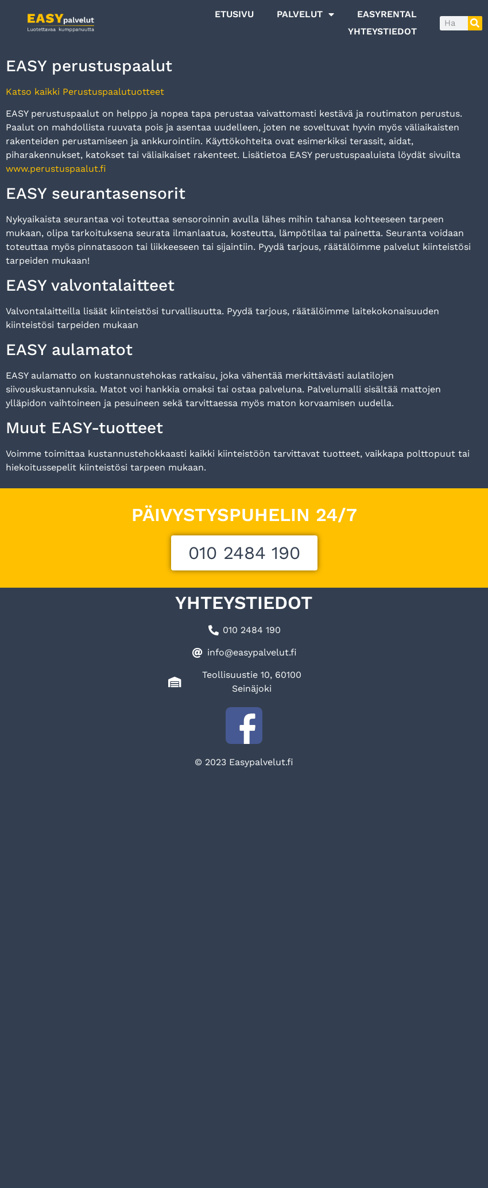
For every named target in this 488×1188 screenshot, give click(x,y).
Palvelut (305, 14)
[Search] (475, 23)
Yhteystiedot (382, 31)
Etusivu (234, 14)
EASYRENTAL (387, 14)
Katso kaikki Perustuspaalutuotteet (85, 91)
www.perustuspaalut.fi (56, 168)
